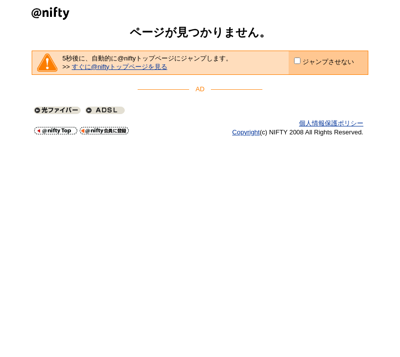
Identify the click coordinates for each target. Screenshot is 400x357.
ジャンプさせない (328, 61)
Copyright (246, 132)
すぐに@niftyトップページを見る (119, 66)
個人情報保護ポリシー (331, 123)
